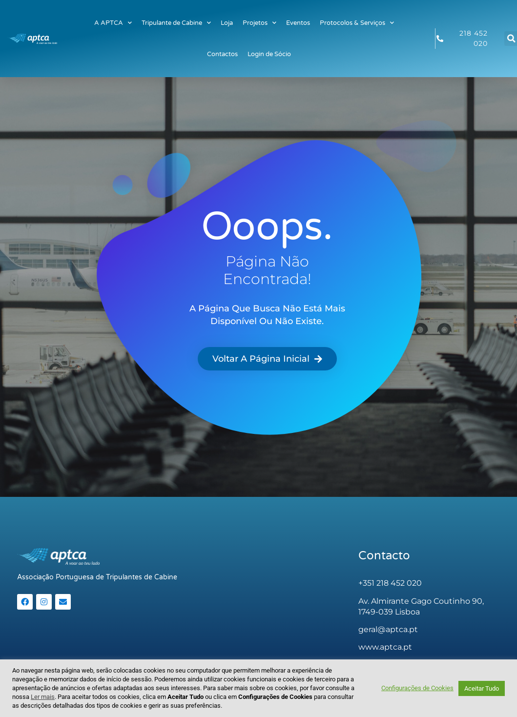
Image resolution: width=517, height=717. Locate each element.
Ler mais (43, 696)
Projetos (259, 23)
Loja (227, 23)
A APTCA (113, 23)
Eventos (298, 23)
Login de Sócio (269, 54)
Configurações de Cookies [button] (417, 688)
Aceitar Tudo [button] (481, 688)
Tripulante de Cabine (176, 23)
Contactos (222, 54)
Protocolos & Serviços (357, 23)
